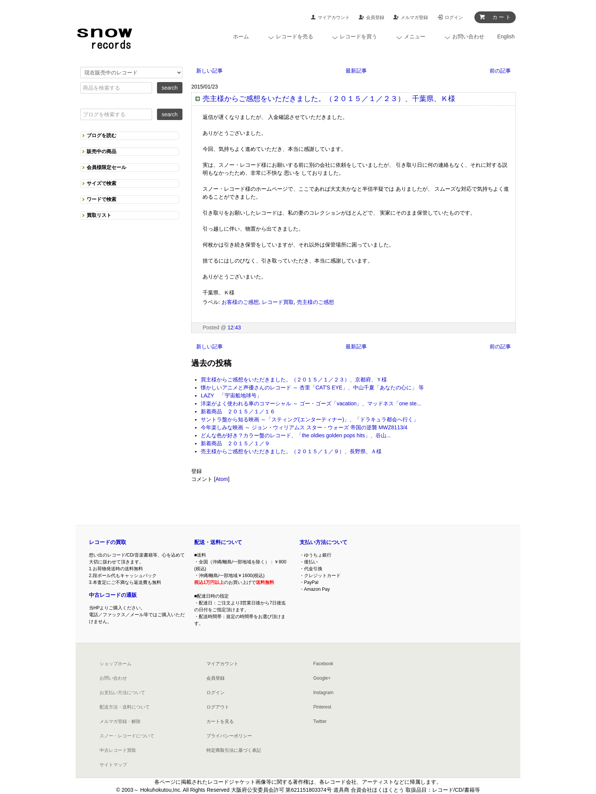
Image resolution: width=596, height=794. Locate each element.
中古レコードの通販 (113, 595)
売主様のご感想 (315, 302)
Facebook (323, 663)
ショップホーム (116, 663)
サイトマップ (113, 764)
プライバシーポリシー (229, 736)
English (506, 36)
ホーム (241, 36)
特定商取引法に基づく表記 (233, 750)
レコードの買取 (107, 542)
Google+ (322, 678)
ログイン (454, 17)
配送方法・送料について (125, 707)
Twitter (320, 721)
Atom (222, 479)
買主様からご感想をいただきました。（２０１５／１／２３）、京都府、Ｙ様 (294, 379)
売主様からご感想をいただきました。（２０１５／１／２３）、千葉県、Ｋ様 (329, 99)
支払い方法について (323, 542)
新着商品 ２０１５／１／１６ (238, 411)
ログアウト (217, 707)
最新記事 (356, 71)
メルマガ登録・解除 (120, 721)
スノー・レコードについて (127, 736)
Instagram (323, 692)
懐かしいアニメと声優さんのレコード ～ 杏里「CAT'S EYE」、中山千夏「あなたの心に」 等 (312, 387)
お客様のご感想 (240, 302)
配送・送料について (218, 542)
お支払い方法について (122, 692)
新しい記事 (209, 71)
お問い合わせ (113, 678)
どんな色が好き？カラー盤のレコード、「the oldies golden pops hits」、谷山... (295, 435)
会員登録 (375, 17)
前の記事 (500, 71)
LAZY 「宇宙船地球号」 (231, 395)
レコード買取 (278, 302)
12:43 (234, 327)
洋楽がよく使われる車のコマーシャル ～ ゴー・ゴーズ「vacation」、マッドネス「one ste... (311, 403)
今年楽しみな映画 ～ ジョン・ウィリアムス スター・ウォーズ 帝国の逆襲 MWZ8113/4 (304, 427)
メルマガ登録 (414, 17)
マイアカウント (334, 17)
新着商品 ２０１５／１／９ (235, 443)
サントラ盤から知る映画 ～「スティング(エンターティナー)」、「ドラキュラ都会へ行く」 (309, 419)
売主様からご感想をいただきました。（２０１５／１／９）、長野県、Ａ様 (291, 451)
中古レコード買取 (118, 750)
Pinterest (322, 707)
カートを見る (220, 721)
